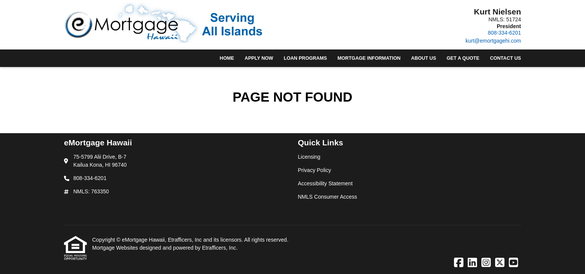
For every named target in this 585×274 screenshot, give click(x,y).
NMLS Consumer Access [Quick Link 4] (327, 197)
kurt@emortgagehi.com (493, 41)
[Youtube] (513, 263)
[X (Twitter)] (500, 263)
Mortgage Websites (115, 248)
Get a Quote (463, 58)
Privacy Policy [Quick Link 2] (314, 170)
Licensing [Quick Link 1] (309, 157)
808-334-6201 (504, 33)
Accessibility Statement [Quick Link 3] (325, 183)
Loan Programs (305, 58)
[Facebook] (459, 263)
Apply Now (259, 58)
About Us (423, 58)
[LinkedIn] (472, 263)
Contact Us (505, 58)
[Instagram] (486, 263)
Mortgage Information (369, 58)
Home (227, 58)
